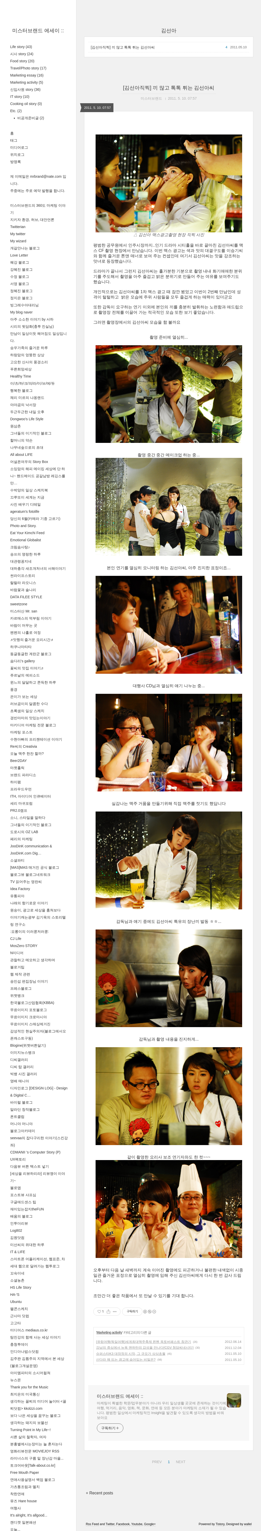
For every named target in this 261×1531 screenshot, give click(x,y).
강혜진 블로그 (21, 269)
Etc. (16, 111)
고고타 (15, 1323)
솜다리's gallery (22, 661)
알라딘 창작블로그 (25, 1109)
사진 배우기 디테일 (25, 504)
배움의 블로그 (21, 1216)
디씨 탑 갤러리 (22, 1067)
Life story (21, 47)
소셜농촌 (17, 1280)
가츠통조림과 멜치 (25, 1487)
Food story (22, 61)
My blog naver (21, 312)
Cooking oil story (26, 104)
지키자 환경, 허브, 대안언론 (32, 220)
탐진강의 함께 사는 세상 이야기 (35, 1337)
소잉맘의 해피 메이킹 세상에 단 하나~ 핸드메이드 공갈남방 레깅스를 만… (37, 476)
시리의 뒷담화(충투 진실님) (32, 326)
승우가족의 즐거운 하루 (29, 348)
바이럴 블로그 (21, 1102)
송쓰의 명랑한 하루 (25, 554)
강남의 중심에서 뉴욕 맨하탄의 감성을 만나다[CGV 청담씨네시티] (144, 1347)
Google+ (150, 1524)
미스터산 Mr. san (23, 611)
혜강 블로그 (19, 262)
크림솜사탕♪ (20, 547)
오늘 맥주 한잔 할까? (27, 754)
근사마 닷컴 (19, 1316)
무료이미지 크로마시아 (28, 1017)
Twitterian (17, 227)
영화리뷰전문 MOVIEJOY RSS (34, 1451)
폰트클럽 (17, 1117)
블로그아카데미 (22, 1131)
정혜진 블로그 (21, 291)
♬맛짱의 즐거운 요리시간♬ (31, 640)
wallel (248, 1524)
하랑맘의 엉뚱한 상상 (27, 355)
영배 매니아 (19, 1081)
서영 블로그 (19, 284)
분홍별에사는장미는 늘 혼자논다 (36, 1444)
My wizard (18, 241)
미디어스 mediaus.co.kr (29, 1330)
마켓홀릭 (17, 768)
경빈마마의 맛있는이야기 (30, 718)
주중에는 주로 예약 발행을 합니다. (37, 191)
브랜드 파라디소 (23, 775)
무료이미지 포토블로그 (28, 1010)
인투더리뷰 (19, 1223)
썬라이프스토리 (22, 576)
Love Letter (19, 255)
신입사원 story (25, 89)
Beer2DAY (18, 761)
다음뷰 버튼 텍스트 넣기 (29, 1166)
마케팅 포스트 (21, 732)
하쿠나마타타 (21, 647)
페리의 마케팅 (21, 839)
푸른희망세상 (21, 369)
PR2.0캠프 (18, 810)
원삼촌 (15, 426)
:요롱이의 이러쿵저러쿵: (29, 931)
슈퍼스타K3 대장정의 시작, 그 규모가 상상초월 (130, 1354)
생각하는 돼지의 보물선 (29, 1423)
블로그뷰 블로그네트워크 (30, 875)
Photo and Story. (23, 526)
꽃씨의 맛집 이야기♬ (26, 668)
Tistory (220, 1524)
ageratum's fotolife (24, 511)
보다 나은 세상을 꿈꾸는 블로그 (35, 1416)
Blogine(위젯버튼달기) (28, 1045)
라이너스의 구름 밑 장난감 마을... (36, 1458)
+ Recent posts (99, 1493)
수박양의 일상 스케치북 (29, 490)
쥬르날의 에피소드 (25, 675)
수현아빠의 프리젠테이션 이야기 (36, 739)
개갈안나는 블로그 (25, 248)
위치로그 (17, 155)
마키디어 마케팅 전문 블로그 (33, 725)
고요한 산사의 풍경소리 (29, 362)
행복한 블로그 (21, 390)
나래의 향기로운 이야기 (29, 903)
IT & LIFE (17, 1252)
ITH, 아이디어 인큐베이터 (30, 796)
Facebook (123, 1524)
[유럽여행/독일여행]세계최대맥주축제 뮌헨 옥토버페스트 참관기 (143, 1342)
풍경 (13, 689)
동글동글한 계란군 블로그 (30, 654)
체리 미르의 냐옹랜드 (27, 398)
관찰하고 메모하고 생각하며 (32, 960)
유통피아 (17, 896)
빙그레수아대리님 (24, 305)
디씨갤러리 (19, 1060)
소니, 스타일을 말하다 (27, 818)
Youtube (136, 1524)
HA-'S (14, 1295)
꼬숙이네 (17, 1273)
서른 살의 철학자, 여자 (28, 1437)
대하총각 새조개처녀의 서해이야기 (38, 568)
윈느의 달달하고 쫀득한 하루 (33, 682)
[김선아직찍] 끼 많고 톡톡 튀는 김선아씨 (123, 47)
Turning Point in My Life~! (30, 1430)
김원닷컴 (17, 1238)
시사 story (21, 54)
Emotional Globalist (25, 540)
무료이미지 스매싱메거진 (30, 1024)
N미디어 (16, 953)
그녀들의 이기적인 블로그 (30, 433)
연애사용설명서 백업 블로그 (32, 1480)
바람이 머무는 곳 (23, 625)
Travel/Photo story (28, 68)
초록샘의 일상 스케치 (27, 711)
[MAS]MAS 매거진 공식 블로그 (34, 867)
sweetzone (18, 604)
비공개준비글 (30, 118)
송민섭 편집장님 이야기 (29, 981)
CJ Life (15, 939)
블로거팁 (17, 967)
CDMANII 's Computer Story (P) (35, 1152)
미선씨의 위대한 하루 (27, 1245)
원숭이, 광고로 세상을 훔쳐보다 (35, 910)
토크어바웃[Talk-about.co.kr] (32, 1465)
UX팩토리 (18, 1159)
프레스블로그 (21, 988)
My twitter (17, 234)
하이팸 (15, 782)
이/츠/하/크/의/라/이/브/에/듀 (32, 383)
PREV (156, 1461)
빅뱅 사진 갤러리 (23, 1074)
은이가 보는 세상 (23, 697)
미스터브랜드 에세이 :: (38, 30)
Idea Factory (20, 889)
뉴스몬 (15, 1380)
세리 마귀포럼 (21, 803)
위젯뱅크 (17, 996)
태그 (13, 140)
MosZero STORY (23, 946)
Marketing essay (27, 75)
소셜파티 (17, 860)
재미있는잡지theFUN (27, 1209)
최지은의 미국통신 (25, 1394)
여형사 (15, 1508)
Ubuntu (16, 1302)
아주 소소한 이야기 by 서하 (32, 319)
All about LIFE (21, 455)
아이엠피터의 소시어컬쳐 (30, 1373)
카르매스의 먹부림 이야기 (30, 618)
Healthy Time (20, 376)
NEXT (180, 1461)
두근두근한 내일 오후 (27, 412)
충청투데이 (19, 1344)
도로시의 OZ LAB (24, 832)
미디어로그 (19, 147)
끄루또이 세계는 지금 (27, 497)
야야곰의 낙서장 (23, 405)
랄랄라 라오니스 (23, 583)
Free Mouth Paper (24, 1472)
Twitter (110, 1524)
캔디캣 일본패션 (23, 1522)
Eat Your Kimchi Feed (27, 533)
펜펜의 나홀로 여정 (25, 633)
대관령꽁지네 (21, 561)
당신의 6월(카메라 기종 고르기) (35, 519)
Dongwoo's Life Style (26, 419)
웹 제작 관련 (20, 974)
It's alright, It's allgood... (28, 1515)
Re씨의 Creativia (23, 746)
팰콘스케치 (19, 1309)
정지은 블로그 (21, 298)
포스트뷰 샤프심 (23, 1195)
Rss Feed (92, 1524)
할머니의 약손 (21, 440)
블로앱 (15, 1188)
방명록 (15, 162)
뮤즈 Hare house (23, 1501)
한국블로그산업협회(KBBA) (32, 1003)
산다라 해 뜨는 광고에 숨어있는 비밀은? (125, 1359)
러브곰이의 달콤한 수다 (29, 704)
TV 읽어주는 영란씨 (26, 882)
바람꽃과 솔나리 (23, 590)
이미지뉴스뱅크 (22, 1052)
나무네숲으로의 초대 (26, 447)
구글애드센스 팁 (23, 1202)
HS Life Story (20, 1287)
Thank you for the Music (29, 1387)
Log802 (16, 1230)
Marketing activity (26, 82)
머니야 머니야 (21, 1124)
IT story (19, 97)
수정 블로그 (19, 277)
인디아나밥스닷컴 (24, 1351)
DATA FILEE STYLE (26, 597)
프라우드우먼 (21, 789)
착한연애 (17, 1494)
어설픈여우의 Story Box (29, 462)
